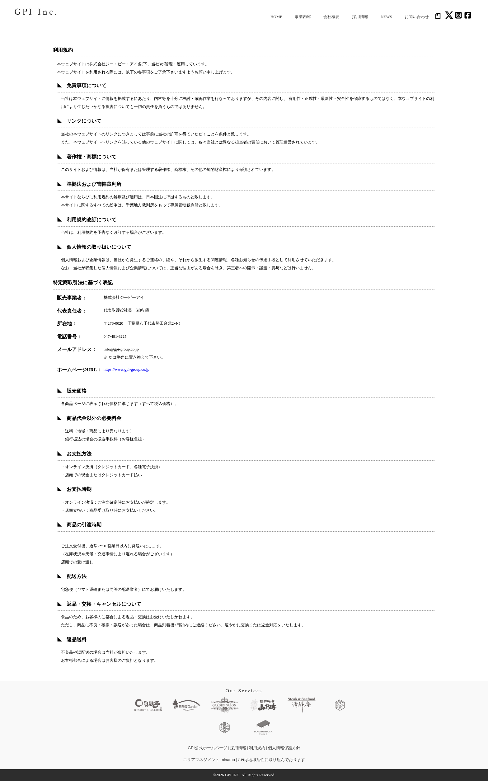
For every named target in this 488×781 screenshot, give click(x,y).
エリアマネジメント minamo (209, 759)
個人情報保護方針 (284, 748)
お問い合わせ (417, 16)
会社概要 (331, 16)
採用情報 (360, 16)
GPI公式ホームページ (207, 748)
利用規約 (257, 748)
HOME (276, 16)
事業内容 (303, 16)
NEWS (386, 16)
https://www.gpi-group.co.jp (126, 369)
